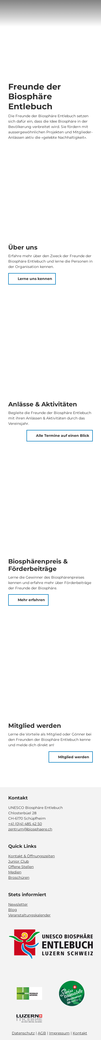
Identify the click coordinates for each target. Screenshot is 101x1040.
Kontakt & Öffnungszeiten (31, 856)
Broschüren (18, 877)
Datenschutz (23, 1033)
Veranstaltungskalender (29, 915)
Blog (12, 909)
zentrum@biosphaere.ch (30, 829)
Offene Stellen (21, 866)
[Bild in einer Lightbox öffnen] (50, 944)
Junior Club (18, 861)
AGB (42, 1033)
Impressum (59, 1033)
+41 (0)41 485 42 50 (25, 823)
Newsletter (18, 904)
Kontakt (80, 1033)
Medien (14, 872)
